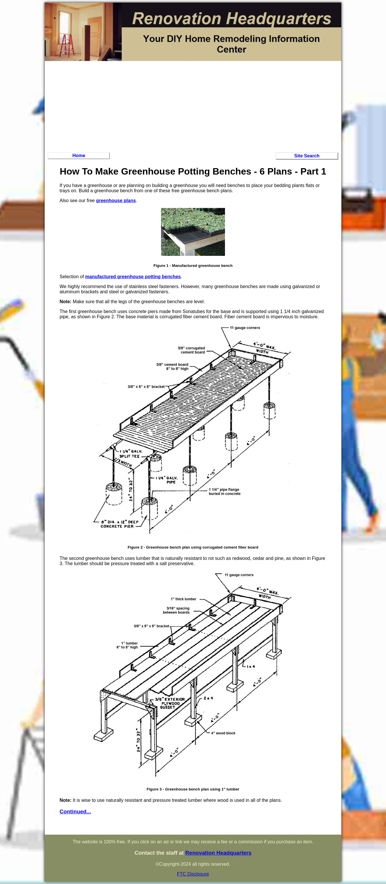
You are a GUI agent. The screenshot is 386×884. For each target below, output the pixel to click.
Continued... (75, 811)
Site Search (306, 155)
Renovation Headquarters (218, 853)
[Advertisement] (193, 105)
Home (78, 155)
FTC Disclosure (193, 874)
